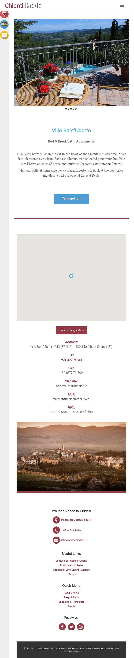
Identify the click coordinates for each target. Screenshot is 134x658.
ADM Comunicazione (71, 651)
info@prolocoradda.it (68, 540)
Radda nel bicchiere (71, 565)
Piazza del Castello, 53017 (71, 520)
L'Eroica (71, 574)
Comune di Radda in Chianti (71, 560)
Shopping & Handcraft (71, 602)
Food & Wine (71, 593)
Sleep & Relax (71, 597)
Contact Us (71, 199)
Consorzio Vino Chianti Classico (71, 570)
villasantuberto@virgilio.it (71, 399)
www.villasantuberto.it (71, 386)
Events (71, 606)
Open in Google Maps (71, 330)
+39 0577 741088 (71, 360)
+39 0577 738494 (66, 530)
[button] (4, 13)
